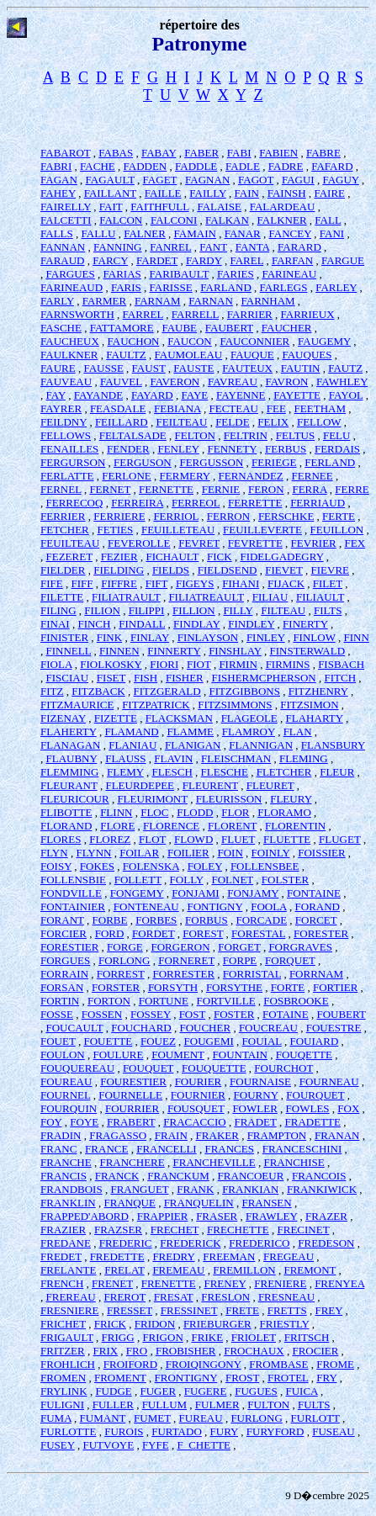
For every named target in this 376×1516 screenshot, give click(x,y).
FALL (328, 220)
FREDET (61, 1256)
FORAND (317, 906)
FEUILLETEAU (177, 529)
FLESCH (171, 772)
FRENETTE (168, 1283)
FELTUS (295, 435)
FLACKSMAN (179, 718)
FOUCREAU (268, 1027)
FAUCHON (134, 341)
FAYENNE (241, 395)
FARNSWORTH (77, 314)
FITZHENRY (318, 691)
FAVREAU (232, 381)
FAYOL (346, 395)
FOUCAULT (74, 1027)
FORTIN (59, 1000)
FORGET (239, 947)
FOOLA (269, 906)
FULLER (113, 1404)
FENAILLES (69, 449)
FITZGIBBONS (244, 691)
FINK (109, 637)
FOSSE (56, 1014)
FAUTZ (345, 368)
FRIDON (155, 1323)
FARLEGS (284, 287)
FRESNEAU (286, 1297)
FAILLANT (110, 193)
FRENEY (225, 1283)
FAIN (247, 193)
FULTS (314, 1404)
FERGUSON (143, 462)
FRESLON (225, 1297)
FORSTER (116, 987)
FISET (111, 677)
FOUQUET (148, 1068)
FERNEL (61, 489)
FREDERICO (259, 1243)
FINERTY (305, 624)
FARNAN (210, 300)
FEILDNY (63, 422)
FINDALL (142, 624)
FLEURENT (210, 785)
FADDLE (196, 166)
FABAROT (65, 152)
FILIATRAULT (126, 597)
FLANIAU (132, 745)
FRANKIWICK (322, 1189)
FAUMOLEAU (189, 354)
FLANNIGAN (261, 745)
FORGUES (65, 960)
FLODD (195, 812)
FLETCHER (284, 772)
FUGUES (256, 1391)
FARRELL (195, 314)
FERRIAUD (317, 502)
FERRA (309, 489)
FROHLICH (67, 1364)
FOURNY (256, 1095)
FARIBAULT (179, 274)
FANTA (253, 247)
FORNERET (186, 960)
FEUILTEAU (69, 543)
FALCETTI (65, 220)
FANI (332, 233)
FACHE (97, 166)
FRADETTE (312, 1122)
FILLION (193, 610)
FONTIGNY (214, 906)
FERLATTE (67, 475)
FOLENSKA (151, 866)
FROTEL (288, 1377)
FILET (327, 583)
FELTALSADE (133, 435)
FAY (56, 395)
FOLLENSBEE (264, 866)
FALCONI (174, 220)
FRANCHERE (131, 1162)
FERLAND (330, 462)
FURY (224, 1431)
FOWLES (308, 1108)
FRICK (110, 1323)
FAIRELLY (65, 206)
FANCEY (290, 233)
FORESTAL (258, 933)
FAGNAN (207, 179)
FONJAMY (252, 893)
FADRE (286, 166)
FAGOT (255, 179)
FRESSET (129, 1310)
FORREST (121, 973)
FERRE (351, 489)
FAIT (111, 206)
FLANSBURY (333, 745)
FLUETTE (286, 839)
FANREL (170, 247)
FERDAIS (337, 449)
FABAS (115, 152)
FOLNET (232, 879)
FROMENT (120, 1377)
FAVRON (287, 381)
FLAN (297, 731)
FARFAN (292, 260)
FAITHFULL (159, 206)
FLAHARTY (314, 718)
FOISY (55, 866)
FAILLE (163, 193)
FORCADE (261, 920)
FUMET (152, 1418)
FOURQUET (315, 1095)
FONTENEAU (146, 906)
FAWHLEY (342, 381)
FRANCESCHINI (302, 1148)
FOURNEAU (329, 1081)
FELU (337, 435)
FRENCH (61, 1283)
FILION (102, 610)
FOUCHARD (141, 1027)
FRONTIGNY (186, 1377)
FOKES (97, 866)
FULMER (217, 1404)
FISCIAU (67, 677)
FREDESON (326, 1243)
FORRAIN (64, 973)
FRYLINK (63, 1391)
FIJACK (286, 583)
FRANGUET (139, 1189)
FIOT (199, 664)
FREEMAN (229, 1256)
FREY (328, 1310)
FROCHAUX (254, 1350)
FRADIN (60, 1135)
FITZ (51, 691)
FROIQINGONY (203, 1364)
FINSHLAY (235, 650)
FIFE (51, 583)
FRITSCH (306, 1337)
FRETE (242, 1310)
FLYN (54, 852)
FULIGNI (62, 1404)
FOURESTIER (133, 1081)
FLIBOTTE (66, 812)
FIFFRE (119, 583)
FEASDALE (118, 408)
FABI (239, 152)
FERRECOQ (74, 502)
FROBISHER (186, 1350)
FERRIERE (119, 516)
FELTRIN (245, 435)
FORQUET (290, 960)
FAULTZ (126, 354)
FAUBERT (229, 327)
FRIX (105, 1350)
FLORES (60, 839)
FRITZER (62, 1350)
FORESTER (321, 933)
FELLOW (319, 422)
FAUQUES (306, 354)
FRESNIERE (69, 1310)
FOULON (62, 1054)
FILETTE (61, 597)
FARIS (126, 287)
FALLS (56, 233)
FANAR (243, 233)
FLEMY (125, 772)
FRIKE (208, 1337)
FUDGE (113, 1391)
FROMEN (63, 1377)
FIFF (82, 583)
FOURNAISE (260, 1081)
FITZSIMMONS (235, 704)
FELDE (232, 422)
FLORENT (232, 825)
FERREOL (196, 502)
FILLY (237, 610)
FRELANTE (68, 1270)
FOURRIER (132, 1108)
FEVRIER (313, 543)
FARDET (156, 260)
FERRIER (62, 516)
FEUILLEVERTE (262, 529)
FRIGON (162, 1337)
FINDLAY (196, 624)
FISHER (185, 677)
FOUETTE (107, 1041)
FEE (276, 408)
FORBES (156, 920)
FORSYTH (173, 987)
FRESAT (173, 1297)
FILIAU (270, 597)
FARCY (110, 260)
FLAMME (190, 731)
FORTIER (335, 987)
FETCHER (64, 529)
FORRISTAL (252, 973)
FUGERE (205, 1391)
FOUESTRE (334, 1027)
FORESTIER (69, 947)
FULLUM (164, 1404)
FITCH (341, 677)
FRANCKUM (178, 1175)
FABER (201, 152)
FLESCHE (224, 772)
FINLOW (314, 637)
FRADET (255, 1122)
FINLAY (149, 637)
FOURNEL (65, 1095)
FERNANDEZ (251, 475)
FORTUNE (163, 1000)
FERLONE (126, 475)
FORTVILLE (226, 1000)
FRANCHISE (293, 1162)
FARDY (204, 260)
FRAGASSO (117, 1135)
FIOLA (56, 664)
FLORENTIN (295, 825)
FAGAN (58, 179)
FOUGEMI (209, 1041)
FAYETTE (296, 395)
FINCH (93, 624)
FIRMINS (288, 664)
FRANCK (117, 1175)
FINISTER (64, 637)
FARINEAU (289, 274)
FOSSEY (150, 1014)
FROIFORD (130, 1364)
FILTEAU (283, 610)
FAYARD (152, 395)
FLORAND (66, 825)
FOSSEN (102, 1014)
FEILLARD (121, 422)
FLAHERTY (68, 731)
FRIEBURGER (217, 1323)
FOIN (230, 852)
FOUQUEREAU (77, 1068)
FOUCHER (204, 1027)
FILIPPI (147, 610)
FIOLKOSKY (110, 664)
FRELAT (124, 1270)
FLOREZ (109, 839)
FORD (109, 933)
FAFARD (331, 166)
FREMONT (309, 1270)
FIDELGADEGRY (281, 556)
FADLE (242, 166)
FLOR (235, 812)
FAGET (160, 179)
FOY (51, 1122)
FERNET (109, 489)
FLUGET (340, 839)
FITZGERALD (167, 691)
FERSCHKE (286, 516)
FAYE (195, 395)
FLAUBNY (72, 758)
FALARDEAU (282, 206)
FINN (355, 637)
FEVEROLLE (139, 543)
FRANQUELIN (199, 1202)
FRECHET (175, 1229)
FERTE (338, 516)
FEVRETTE (255, 543)
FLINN (116, 812)
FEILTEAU (181, 422)
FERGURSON (72, 462)
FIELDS (170, 570)
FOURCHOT (283, 1068)
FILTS (328, 610)
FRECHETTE (238, 1229)
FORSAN (61, 987)
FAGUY (340, 179)
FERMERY (185, 475)
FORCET (316, 920)
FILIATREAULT (206, 597)
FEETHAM (320, 408)
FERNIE (221, 489)
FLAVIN (173, 758)
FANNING (117, 247)
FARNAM (158, 300)
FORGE (125, 947)
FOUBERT (340, 1014)
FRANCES (229, 1148)
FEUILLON (337, 529)
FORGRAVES (300, 947)
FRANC (58, 1148)
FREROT (124, 1297)
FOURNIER (198, 1095)
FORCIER (63, 933)
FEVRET (199, 543)
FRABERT (131, 1122)
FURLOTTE (68, 1431)
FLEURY (290, 798)
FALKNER (282, 220)
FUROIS (123, 1431)
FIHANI (240, 583)
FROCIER (315, 1350)
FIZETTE (115, 718)
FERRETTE (255, 502)
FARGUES (70, 274)
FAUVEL (121, 381)
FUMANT (103, 1418)
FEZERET (69, 556)
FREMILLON (244, 1270)
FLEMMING (69, 772)
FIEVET (284, 570)
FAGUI (298, 179)
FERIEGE (274, 462)
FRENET (112, 1283)
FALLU (99, 233)
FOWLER (254, 1108)
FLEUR (337, 772)
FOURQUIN (68, 1108)
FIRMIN (238, 664)
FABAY (158, 152)
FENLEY (178, 449)
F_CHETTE (203, 1445)
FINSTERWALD (307, 650)
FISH (145, 677)
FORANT (62, 920)
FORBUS (206, 920)
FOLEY (205, 866)
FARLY (57, 300)
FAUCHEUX (69, 341)
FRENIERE (280, 1283)
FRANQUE (129, 1202)
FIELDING (118, 570)
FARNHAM (268, 300)
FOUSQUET (196, 1108)
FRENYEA (339, 1283)
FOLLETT (138, 879)
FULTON (268, 1404)
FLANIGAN (192, 745)
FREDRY (173, 1256)
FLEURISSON (229, 798)
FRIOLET (253, 1337)
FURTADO (176, 1431)
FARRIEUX (308, 314)
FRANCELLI (166, 1148)
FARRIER (250, 314)
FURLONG (256, 1418)
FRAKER (217, 1135)
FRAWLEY (271, 1216)
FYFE (155, 1445)
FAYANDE (99, 395)
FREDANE (65, 1243)
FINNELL (69, 650)
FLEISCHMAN (236, 758)
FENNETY (232, 449)
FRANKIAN (250, 1189)
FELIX (273, 422)
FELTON (195, 435)
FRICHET (63, 1323)
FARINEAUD (71, 287)
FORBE (110, 920)
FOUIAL (262, 1041)
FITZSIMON (309, 704)
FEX (355, 543)
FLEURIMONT (152, 798)
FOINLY (271, 852)
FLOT (152, 839)
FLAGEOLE (249, 718)
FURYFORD (275, 1431)
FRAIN (171, 1135)
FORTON (108, 1000)
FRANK (195, 1189)
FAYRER (61, 408)
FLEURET (270, 785)
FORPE (240, 960)
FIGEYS (195, 583)
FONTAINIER (72, 906)
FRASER (216, 1216)
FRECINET (303, 1229)
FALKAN (227, 220)
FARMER (104, 300)
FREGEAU (288, 1256)
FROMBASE (278, 1364)
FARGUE (342, 260)
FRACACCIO (194, 1122)
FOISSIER (321, 852)
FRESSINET (189, 1310)
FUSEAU (333, 1431)
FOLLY (187, 879)
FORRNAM (316, 973)
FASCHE (61, 327)
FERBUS (285, 449)
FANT (213, 247)
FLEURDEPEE (139, 785)
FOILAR (139, 852)
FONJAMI (195, 893)
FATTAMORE (122, 327)
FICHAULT (172, 556)
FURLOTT (315, 1418)
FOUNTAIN (240, 1054)
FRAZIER (63, 1229)
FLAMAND (131, 731)
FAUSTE (193, 368)
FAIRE (329, 193)
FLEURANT (69, 785)
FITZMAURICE (77, 704)
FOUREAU (66, 1081)
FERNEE (312, 475)
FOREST (203, 933)
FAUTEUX (247, 368)
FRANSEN (266, 1202)
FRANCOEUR (251, 1175)
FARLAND (225, 287)
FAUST (149, 368)
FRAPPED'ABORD (84, 1216)
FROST (242, 1377)
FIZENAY (63, 718)
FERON (266, 489)
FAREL (246, 260)
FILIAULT (320, 597)
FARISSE (171, 287)
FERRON (228, 516)
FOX (348, 1108)
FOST (192, 1014)
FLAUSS (125, 758)
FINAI (55, 624)
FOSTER (234, 1014)
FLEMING (303, 758)
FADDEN (145, 166)
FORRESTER (183, 973)
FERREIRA (137, 502)
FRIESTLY (285, 1323)
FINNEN (119, 650)
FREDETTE (117, 1256)
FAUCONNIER (254, 341)
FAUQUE (252, 354)
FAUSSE (103, 368)
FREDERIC (125, 1243)
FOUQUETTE (214, 1068)
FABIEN (278, 152)
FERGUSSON (211, 462)
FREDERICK (190, 1243)
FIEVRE (330, 570)
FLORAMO (284, 812)
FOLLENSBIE (73, 879)
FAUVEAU (66, 381)
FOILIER (188, 852)
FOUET (58, 1041)
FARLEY (336, 287)
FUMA (55, 1418)
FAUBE (179, 327)
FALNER (145, 233)
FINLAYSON (207, 637)
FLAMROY (248, 731)
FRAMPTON (277, 1135)
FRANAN (337, 1135)
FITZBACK (98, 691)
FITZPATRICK (155, 704)
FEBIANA (177, 408)
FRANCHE (66, 1162)
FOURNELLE (130, 1095)
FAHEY (58, 193)
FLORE (117, 825)
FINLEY (265, 637)
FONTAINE (314, 893)
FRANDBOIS (71, 1189)
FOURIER (198, 1081)
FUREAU (201, 1418)
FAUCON (189, 341)
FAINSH (286, 193)
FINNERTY (173, 650)
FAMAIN (195, 233)
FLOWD (193, 839)
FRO (136, 1350)
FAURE (58, 368)
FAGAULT (110, 179)
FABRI (55, 166)
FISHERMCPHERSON (264, 677)
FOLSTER (285, 879)
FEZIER (119, 556)
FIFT (157, 583)
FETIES (116, 529)
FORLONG (124, 960)
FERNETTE (166, 489)
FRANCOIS (319, 1175)
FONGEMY (137, 893)
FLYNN (93, 852)
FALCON (120, 220)
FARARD (299, 247)
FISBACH (341, 664)
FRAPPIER (162, 1216)
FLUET (238, 839)
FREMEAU (178, 1270)
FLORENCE (171, 825)
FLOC (154, 812)
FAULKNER (69, 354)
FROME (335, 1364)
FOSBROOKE (295, 1000)
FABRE (323, 152)
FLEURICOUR (74, 798)
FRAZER (326, 1216)
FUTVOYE (108, 1445)
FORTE (288, 987)
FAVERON (175, 381)
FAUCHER (287, 327)
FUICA (301, 1391)
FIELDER (62, 570)
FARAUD (62, 260)
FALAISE (219, 206)
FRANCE (106, 1148)
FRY (326, 1377)
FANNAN (62, 247)
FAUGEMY (324, 341)
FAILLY (207, 193)
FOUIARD (314, 1041)
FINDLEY (251, 624)
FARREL (143, 314)
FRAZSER (118, 1229)
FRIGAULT (66, 1337)
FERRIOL (176, 516)
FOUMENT (177, 1054)
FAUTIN (300, 368)
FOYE (84, 1122)
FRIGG (118, 1337)
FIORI (164, 664)
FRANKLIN (68, 1202)
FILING (58, 610)
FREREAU (71, 1297)
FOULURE (118, 1054)
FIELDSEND (227, 570)
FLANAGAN (70, 745)
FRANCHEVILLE (213, 1162)
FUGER (158, 1391)
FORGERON (180, 947)
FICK (219, 556)
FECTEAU (233, 408)
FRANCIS (63, 1175)
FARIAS (122, 274)
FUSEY (57, 1445)
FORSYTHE (234, 987)
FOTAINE (285, 1014)
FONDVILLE (71, 893)
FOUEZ (158, 1041)
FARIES (235, 274)
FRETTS (287, 1310)
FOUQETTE (304, 1054)
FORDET (153, 933)
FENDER (128, 449)
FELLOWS (65, 435)
